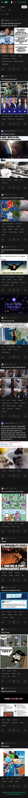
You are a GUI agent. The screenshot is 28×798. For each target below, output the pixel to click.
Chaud (14, 400)
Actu (4, 523)
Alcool (21, 116)
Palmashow (21, 277)
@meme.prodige (7, 61)
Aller (14, 676)
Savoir (9, 279)
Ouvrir (21, 612)
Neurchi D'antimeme (8, 223)
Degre (10, 572)
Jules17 (4, 76)
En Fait (23, 282)
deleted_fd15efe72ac (8, 423)
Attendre (19, 778)
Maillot (10, 614)
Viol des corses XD (7, 321)
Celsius (4, 470)
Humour (17, 572)
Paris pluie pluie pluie (9, 79)
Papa (4, 676)
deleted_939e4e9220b (8, 131)
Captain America (7, 403)
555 (7, 14)
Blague (21, 400)
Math (9, 670)
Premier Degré (11, 346)
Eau (15, 279)
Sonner (9, 612)
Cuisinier (5, 182)
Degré (20, 56)
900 (4, 406)
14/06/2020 (19, 223)
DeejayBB (5, 64)
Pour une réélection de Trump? (12, 491)
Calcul (14, 58)
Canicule (10, 523)
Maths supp (5, 632)
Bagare (18, 408)
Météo (10, 229)
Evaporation (15, 282)
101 (4, 282)
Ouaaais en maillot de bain (10, 590)
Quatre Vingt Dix (12, 406)
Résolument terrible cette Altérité (13, 367)
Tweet (22, 722)
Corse (4, 349)
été (8, 778)
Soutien (22, 232)
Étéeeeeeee (5, 746)
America (23, 403)
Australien (5, 56)
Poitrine (5, 232)
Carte (16, 349)
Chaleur (5, 781)
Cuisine (10, 180)
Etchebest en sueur (8, 134)
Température (6, 58)
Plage (17, 781)
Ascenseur (10, 408)
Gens (15, 612)
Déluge (3, 541)
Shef (4, 180)
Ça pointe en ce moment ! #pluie (12, 198)
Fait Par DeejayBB (18, 61)
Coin (9, 400)
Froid (4, 234)
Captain (16, 403)
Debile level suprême (8, 691)
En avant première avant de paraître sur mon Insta (11, 24)
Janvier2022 (21, 119)
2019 (16, 523)
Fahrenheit (12, 470)
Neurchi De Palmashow (9, 277)
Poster (17, 575)
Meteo (19, 226)
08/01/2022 (12, 119)
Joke (4, 408)
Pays (13, 526)
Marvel (4, 411)
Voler (4, 279)
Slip (16, 614)
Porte (4, 614)
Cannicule (5, 617)
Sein (23, 229)
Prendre (5, 575)
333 (19, 526)
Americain (13, 56)
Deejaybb (5, 20)
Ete (3, 778)
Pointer (17, 229)
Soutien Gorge (13, 232)
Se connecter (22, 2)
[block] (25, 20)
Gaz (8, 282)
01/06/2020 (6, 285)
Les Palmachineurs (7, 116)
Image (11, 575)
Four (22, 180)
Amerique (15, 722)
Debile (15, 720)
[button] (15, 2)
